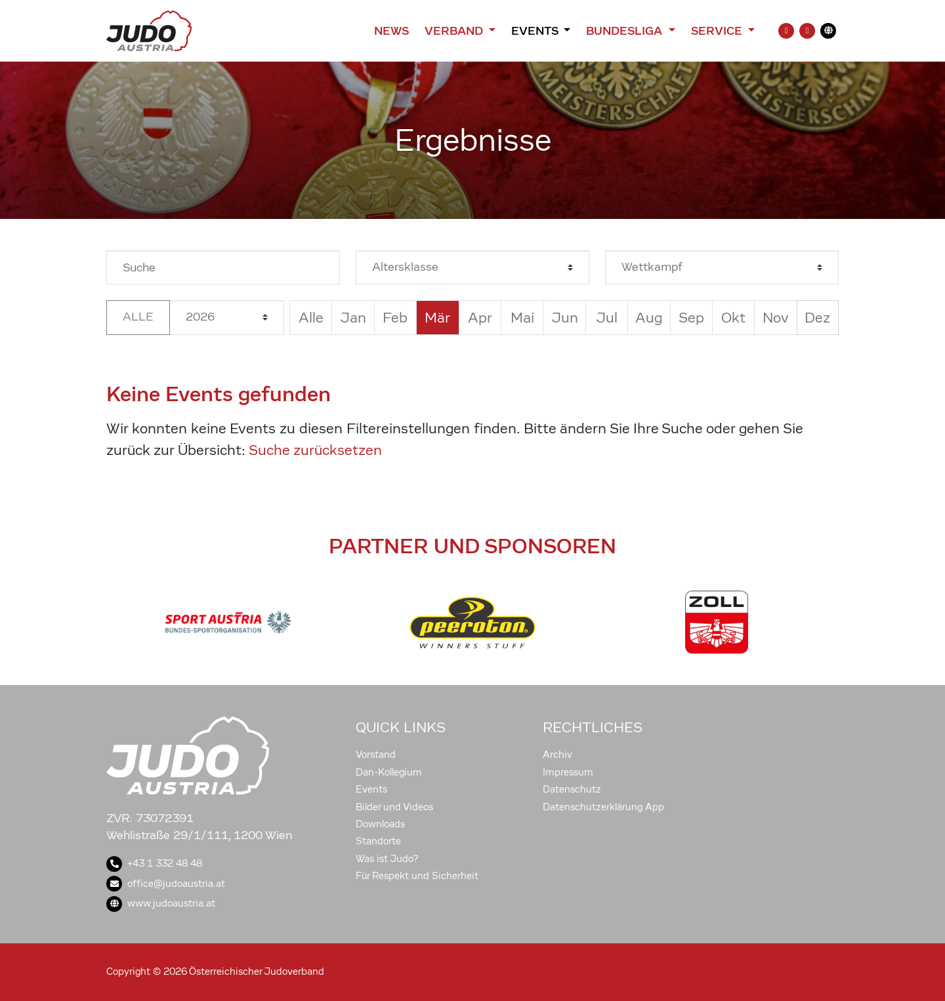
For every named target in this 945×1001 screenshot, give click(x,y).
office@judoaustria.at (165, 884)
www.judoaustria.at (160, 903)
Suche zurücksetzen (315, 450)
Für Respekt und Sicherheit (417, 876)
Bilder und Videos (394, 807)
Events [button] (536, 31)
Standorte (378, 841)
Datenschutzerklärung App (603, 807)
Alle (138, 317)
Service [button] (718, 31)
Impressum (568, 772)
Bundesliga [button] (625, 31)
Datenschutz (572, 789)
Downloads (380, 824)
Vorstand (376, 754)
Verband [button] (455, 31)
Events (371, 789)
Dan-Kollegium (389, 772)
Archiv (557, 754)
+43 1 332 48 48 (154, 863)
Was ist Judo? (387, 859)
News (391, 31)
